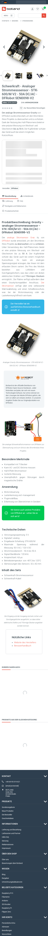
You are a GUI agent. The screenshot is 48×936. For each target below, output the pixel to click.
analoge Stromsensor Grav (21, 237)
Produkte (7, 801)
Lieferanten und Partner (11, 833)
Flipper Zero (6, 912)
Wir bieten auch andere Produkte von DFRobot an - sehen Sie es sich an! (25, 513)
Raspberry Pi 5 (7, 893)
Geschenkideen (8, 818)
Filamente (5, 897)
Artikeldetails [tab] (27, 196)
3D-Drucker (6, 904)
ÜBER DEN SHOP (9, 854)
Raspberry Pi (7, 908)
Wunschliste (6, 934)
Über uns (5, 859)
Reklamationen (7, 844)
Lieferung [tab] (7, 201)
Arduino (5, 901)
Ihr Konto (7, 917)
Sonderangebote (8, 807)
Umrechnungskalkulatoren (12, 882)
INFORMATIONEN (10, 824)
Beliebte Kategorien (12, 887)
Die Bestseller (7, 815)
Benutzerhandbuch (22, 646)
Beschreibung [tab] (9, 196)
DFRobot (6, 241)
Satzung (5, 841)
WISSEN (5, 869)
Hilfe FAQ (5, 837)
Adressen (5, 927)
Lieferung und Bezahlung (11, 830)
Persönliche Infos (8, 923)
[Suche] (32, 15)
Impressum (6, 848)
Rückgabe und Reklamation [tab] (14, 206)
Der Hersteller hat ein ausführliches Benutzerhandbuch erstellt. (25, 307)
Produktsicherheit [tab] (10, 211)
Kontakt (6, 776)
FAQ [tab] (20, 201)
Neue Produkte (7, 811)
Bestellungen (7, 930)
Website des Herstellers (25, 642)
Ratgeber (5, 878)
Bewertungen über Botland (12, 863)
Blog (3, 874)
